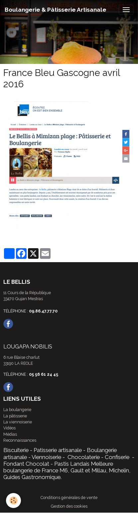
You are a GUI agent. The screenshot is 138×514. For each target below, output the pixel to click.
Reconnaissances (19, 440)
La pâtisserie (15, 415)
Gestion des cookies (69, 506)
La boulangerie (17, 409)
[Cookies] (13, 500)
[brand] (55, 9)
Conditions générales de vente (69, 497)
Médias (10, 434)
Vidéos (9, 427)
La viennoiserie (17, 421)
